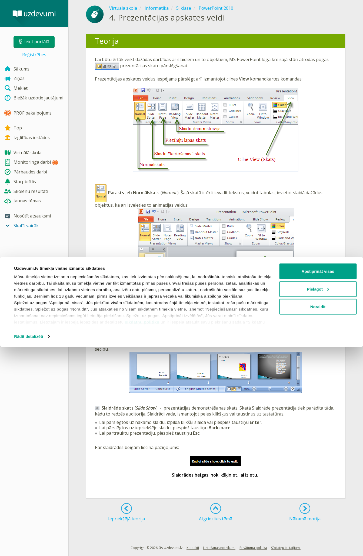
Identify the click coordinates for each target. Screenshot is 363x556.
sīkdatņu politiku (142, 531)
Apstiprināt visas (318, 480)
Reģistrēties (34, 54)
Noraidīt (318, 515)
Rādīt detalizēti (28, 545)
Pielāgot (318, 498)
